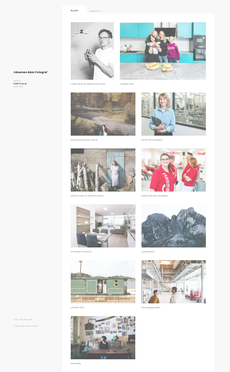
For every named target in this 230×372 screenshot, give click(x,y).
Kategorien (94, 11)
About (17, 81)
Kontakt (18, 87)
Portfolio (20, 84)
